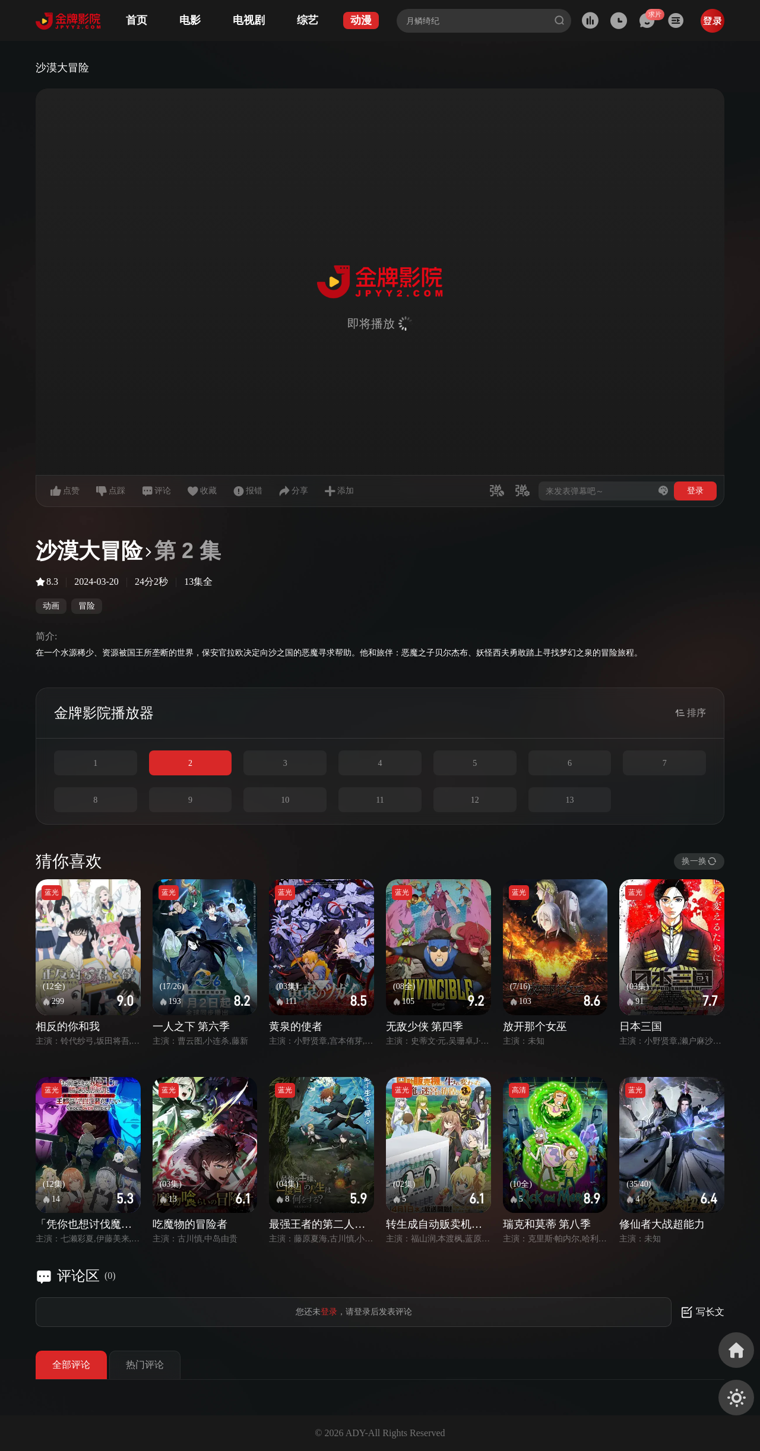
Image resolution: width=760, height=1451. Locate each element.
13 (569, 800)
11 (380, 800)
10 (285, 800)
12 (475, 800)
